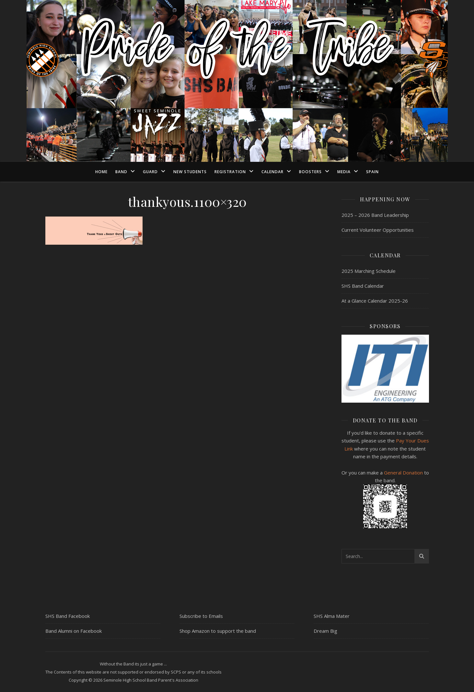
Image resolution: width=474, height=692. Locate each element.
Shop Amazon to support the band (217, 631)
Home (101, 171)
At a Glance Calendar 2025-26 (374, 300)
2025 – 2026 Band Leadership (375, 215)
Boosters (310, 171)
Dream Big (325, 631)
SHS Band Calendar (362, 286)
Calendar (272, 171)
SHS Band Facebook (67, 616)
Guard (150, 171)
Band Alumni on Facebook (73, 631)
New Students (190, 171)
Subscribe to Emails (201, 616)
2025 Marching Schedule (368, 271)
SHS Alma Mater (332, 616)
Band (121, 171)
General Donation (403, 472)
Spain (372, 171)
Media (344, 171)
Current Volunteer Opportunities (377, 230)
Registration (230, 171)
